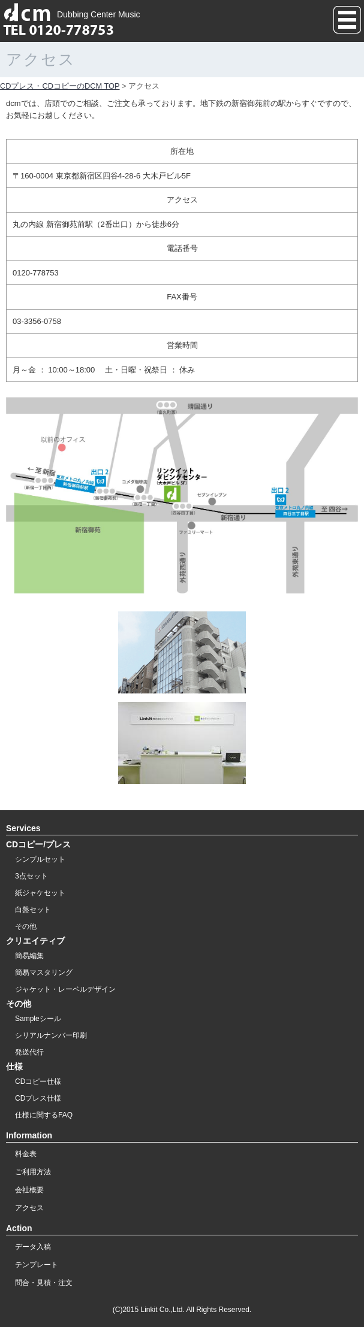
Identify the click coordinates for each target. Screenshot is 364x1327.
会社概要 (29, 1190)
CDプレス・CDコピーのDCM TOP (60, 85)
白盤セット (33, 909)
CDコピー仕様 (38, 1081)
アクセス (29, 1208)
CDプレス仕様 (38, 1098)
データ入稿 (33, 1247)
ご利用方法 (33, 1172)
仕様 (14, 1066)
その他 (26, 926)
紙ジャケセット (40, 893)
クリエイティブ (35, 941)
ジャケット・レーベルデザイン (65, 989)
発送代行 (29, 1052)
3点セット (31, 876)
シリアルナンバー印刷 (51, 1035)
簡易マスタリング (44, 972)
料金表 (26, 1154)
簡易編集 (29, 956)
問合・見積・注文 (44, 1282)
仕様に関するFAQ (44, 1115)
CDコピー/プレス (38, 844)
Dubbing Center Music (71, 14)
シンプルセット (40, 859)
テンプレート (36, 1265)
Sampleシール (38, 1018)
